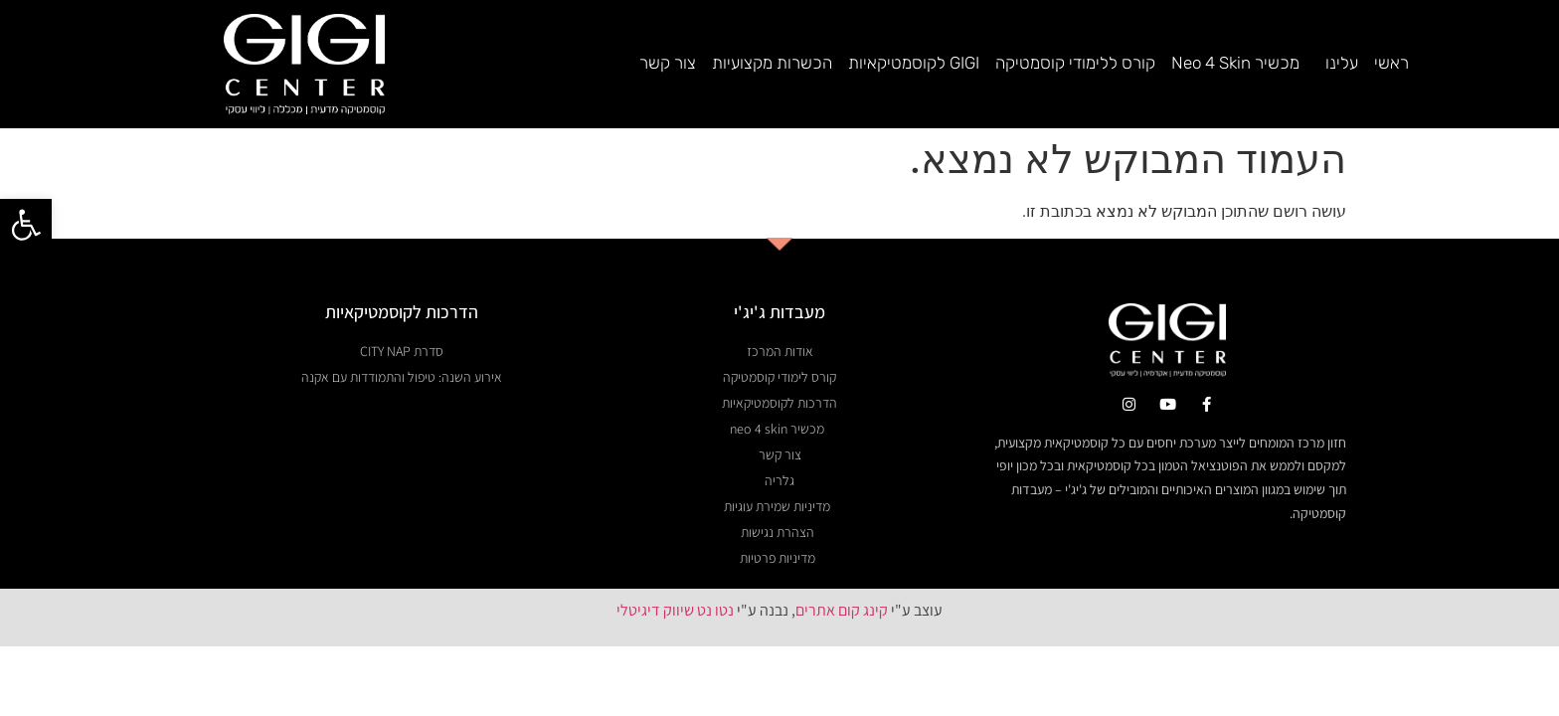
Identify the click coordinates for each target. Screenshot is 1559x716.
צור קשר (667, 63)
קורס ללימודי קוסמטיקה (1075, 63)
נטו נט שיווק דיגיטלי (675, 610)
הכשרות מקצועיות (772, 63)
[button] (26, 225)
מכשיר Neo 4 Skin (1235, 63)
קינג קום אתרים (841, 610)
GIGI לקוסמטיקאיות (913, 63)
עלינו (1336, 63)
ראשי (1391, 63)
